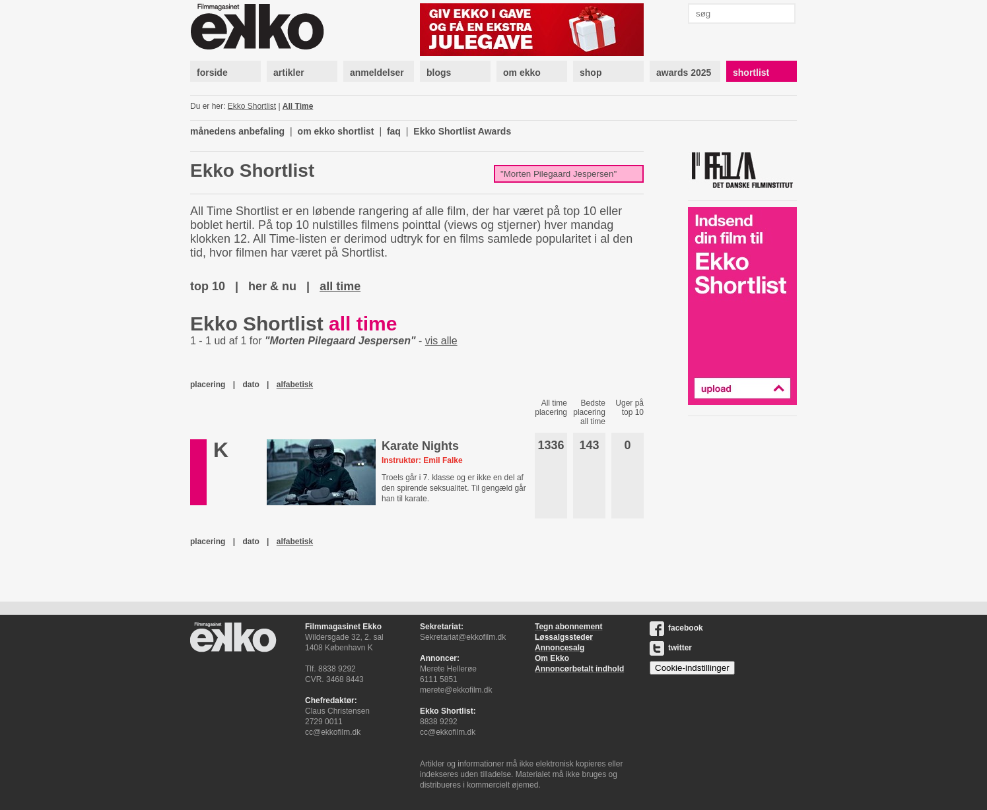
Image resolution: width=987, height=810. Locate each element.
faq (394, 131)
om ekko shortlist (336, 131)
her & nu (272, 286)
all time (340, 286)
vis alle (441, 340)
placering (207, 384)
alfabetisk (295, 384)
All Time (298, 106)
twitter (671, 647)
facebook (676, 628)
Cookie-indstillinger (692, 668)
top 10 (207, 286)
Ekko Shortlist (252, 106)
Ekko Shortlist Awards (462, 131)
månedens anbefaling (237, 131)
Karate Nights (420, 445)
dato (250, 384)
